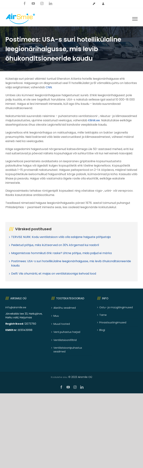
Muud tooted (61, 324)
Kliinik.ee (94, 120)
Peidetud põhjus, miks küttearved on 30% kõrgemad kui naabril (55, 245)
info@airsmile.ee (15, 307)
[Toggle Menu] (134, 18)
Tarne (103, 315)
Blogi (102, 330)
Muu (56, 316)
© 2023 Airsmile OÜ (80, 377)
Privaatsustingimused (112, 322)
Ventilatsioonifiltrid (65, 340)
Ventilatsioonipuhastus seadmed (67, 349)
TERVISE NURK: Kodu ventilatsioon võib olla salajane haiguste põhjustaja (61, 237)
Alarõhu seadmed (64, 308)
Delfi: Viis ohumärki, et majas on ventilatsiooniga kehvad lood (53, 274)
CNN (49, 87)
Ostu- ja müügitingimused (116, 307)
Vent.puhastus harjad (66, 332)
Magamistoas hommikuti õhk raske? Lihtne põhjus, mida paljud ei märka (61, 253)
